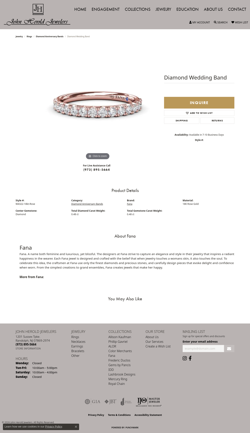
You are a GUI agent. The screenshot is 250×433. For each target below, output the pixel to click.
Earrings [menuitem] (77, 346)
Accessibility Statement (148, 415)
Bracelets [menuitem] (77, 351)
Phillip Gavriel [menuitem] (118, 341)
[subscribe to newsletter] (229, 348)
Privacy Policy (96, 415)
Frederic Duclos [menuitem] (119, 360)
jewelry (19, 36)
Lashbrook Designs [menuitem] (121, 374)
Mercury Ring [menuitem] (117, 379)
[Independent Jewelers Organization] (148, 401)
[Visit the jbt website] (110, 401)
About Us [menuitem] (152, 337)
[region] (97, 102)
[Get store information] (28, 348)
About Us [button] (213, 9)
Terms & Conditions (119, 415)
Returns (217, 120)
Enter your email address (200, 341)
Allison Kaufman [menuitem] (119, 337)
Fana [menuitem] (111, 355)
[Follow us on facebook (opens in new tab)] (190, 358)
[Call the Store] (26, 344)
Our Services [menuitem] (154, 341)
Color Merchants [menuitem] (120, 351)
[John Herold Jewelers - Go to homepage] (39, 14)
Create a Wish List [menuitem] (158, 346)
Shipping (182, 120)
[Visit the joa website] (126, 401)
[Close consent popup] (76, 427)
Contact (237, 9)
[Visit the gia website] (92, 401)
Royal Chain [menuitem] (116, 384)
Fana (129, 204)
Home (80, 9)
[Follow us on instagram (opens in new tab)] (185, 358)
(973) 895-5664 (96, 170)
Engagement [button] (106, 9)
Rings (29, 36)
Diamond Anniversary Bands (49, 36)
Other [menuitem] (75, 355)
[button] (199, 22)
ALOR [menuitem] (112, 346)
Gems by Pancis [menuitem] (119, 365)
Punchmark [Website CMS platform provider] (132, 427)
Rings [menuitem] (75, 337)
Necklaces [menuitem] (78, 341)
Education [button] (187, 9)
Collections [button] (137, 9)
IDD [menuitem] (111, 370)
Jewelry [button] (163, 9)
